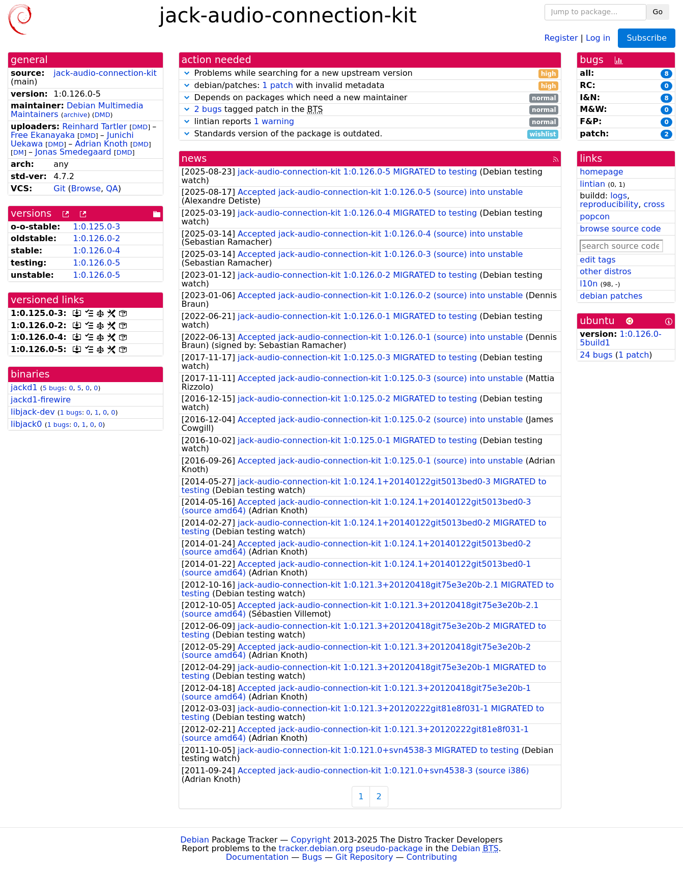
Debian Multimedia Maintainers (77, 110)
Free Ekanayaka (43, 135)
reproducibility (609, 204)
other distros (605, 271)
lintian (592, 184)
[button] (186, 73)
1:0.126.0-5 (96, 263)
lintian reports (370, 122)
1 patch (277, 85)
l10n (588, 283)
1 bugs (71, 412)
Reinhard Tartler (94, 126)
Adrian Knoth (101, 144)
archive (76, 115)
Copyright (310, 840)
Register (561, 37)
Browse (86, 188)
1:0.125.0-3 (96, 226)
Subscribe (647, 38)
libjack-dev (33, 412)
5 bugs (54, 388)
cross (654, 204)
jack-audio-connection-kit (104, 73)
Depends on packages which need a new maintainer (370, 98)
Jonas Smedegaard (73, 152)
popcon (595, 216)
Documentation (257, 857)
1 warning (274, 121)
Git (59, 188)
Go (658, 12)
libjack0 (26, 424)
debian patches (611, 296)
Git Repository (364, 857)
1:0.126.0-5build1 (620, 338)
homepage (601, 172)
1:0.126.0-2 (96, 238)
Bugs (312, 857)
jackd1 (24, 387)
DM (18, 152)
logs (618, 195)
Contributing (432, 857)
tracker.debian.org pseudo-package (351, 848)
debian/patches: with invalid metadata (370, 85)
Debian (194, 840)
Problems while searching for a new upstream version (370, 73)
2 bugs (208, 109)
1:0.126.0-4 (96, 250)
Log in (598, 37)
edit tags (597, 260)
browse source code (620, 229)
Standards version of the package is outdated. (370, 134)
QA (112, 188)
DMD (102, 115)
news (194, 158)
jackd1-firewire (41, 399)
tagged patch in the (370, 109)
